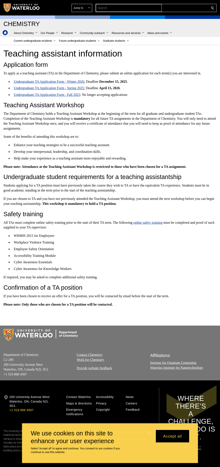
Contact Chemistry (89, 355)
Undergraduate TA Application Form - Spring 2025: (49, 88)
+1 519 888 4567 (21, 410)
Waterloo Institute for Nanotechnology (176, 367)
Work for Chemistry (90, 359)
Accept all (172, 436)
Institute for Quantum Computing (173, 362)
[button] (181, 8)
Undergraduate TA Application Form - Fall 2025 (47, 94)
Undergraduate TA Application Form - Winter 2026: (49, 81)
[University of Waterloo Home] (21, 7)
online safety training (147, 222)
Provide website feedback (94, 368)
